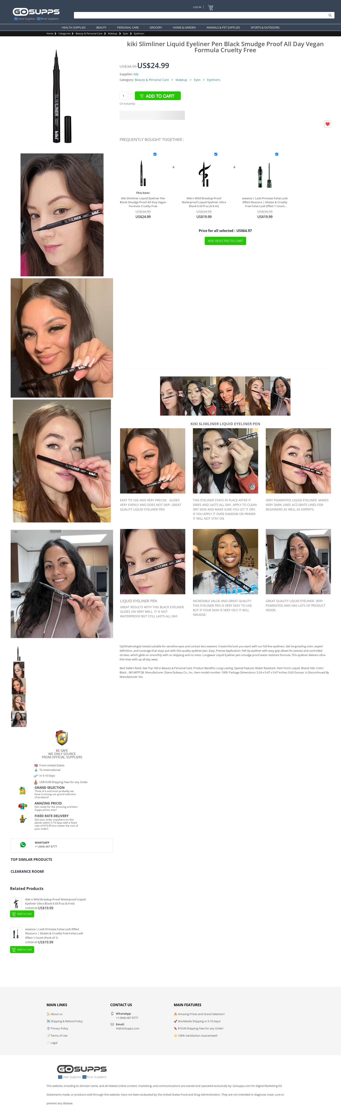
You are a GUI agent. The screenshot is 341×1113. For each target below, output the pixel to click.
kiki (136, 74)
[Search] (203, 15)
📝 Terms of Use (57, 1035)
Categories (64, 33)
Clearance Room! (27, 871)
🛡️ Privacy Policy (57, 1028)
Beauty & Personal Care (89, 33)
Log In (197, 7)
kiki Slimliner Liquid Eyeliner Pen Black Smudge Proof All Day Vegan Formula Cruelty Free (143, 202)
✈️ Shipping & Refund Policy (65, 1021)
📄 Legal (52, 1043)
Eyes (125, 33)
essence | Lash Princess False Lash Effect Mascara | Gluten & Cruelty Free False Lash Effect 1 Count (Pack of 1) (265, 202)
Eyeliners (139, 33)
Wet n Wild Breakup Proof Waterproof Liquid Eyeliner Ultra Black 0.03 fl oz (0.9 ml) (204, 202)
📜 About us (54, 1014)
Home (50, 33)
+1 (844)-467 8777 (46, 846)
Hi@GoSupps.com (127, 1028)
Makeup (112, 33)
